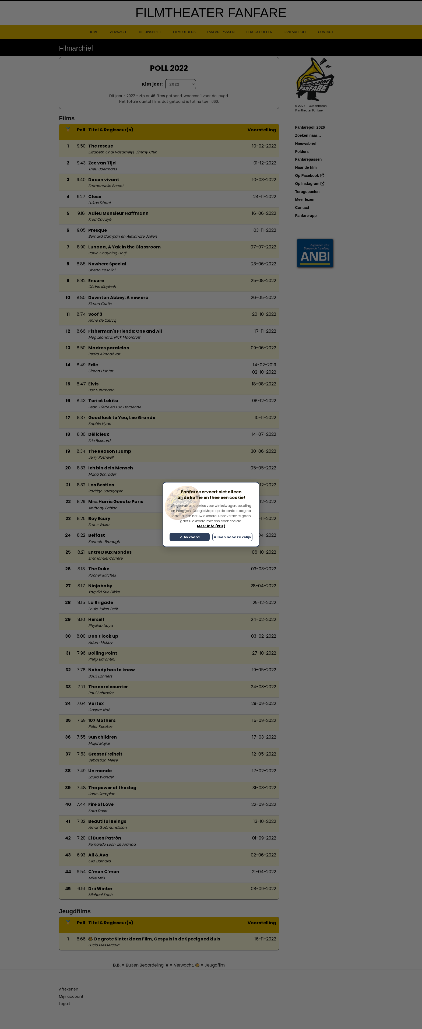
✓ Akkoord (190, 537)
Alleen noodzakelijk (232, 537)
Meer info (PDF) (211, 526)
